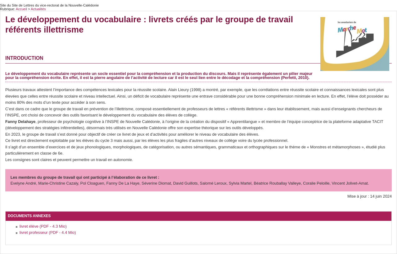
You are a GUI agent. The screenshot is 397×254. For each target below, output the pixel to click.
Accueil (21, 9)
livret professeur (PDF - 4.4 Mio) (48, 232)
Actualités (38, 9)
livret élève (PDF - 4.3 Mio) (43, 226)
